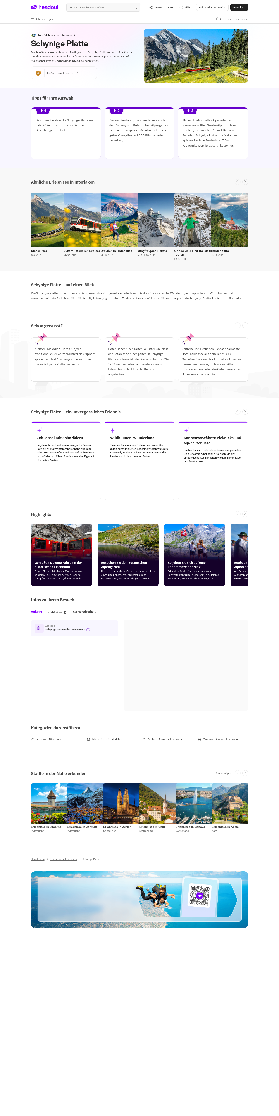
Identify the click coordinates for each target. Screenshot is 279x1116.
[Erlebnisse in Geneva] (190, 827)
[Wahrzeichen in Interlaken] (104, 739)
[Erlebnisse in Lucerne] (46, 827)
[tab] (38, 612)
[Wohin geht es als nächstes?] (103, 7)
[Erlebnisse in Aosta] (225, 827)
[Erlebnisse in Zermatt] (82, 827)
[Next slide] (245, 182)
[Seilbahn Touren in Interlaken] (162, 739)
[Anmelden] (239, 7)
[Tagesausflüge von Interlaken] (218, 739)
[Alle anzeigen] (223, 773)
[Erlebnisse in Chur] (152, 827)
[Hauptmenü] (38, 859)
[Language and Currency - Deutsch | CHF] (161, 7)
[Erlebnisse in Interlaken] (63, 859)
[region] (139, 134)
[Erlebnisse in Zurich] (117, 827)
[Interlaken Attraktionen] (47, 739)
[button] (212, 7)
